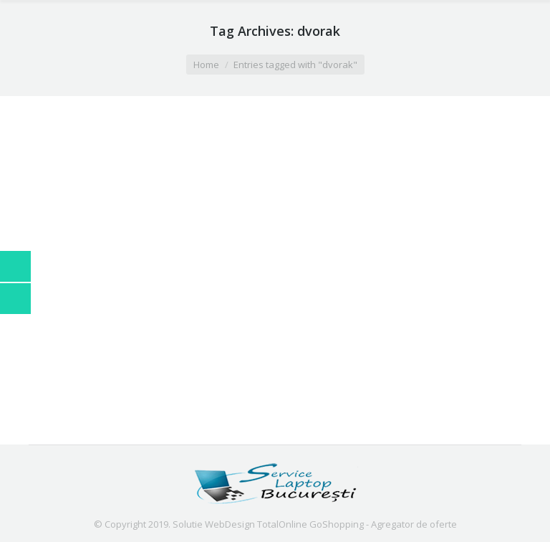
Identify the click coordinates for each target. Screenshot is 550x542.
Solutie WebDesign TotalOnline (240, 524)
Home (206, 64)
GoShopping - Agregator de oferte (383, 524)
